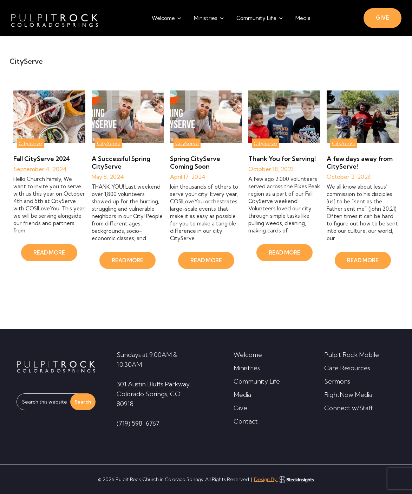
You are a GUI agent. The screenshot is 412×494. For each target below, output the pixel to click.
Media (242, 395)
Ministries (247, 368)
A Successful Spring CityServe (121, 162)
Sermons (337, 381)
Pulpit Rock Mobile (351, 355)
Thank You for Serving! (282, 159)
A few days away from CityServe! (360, 162)
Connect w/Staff (348, 408)
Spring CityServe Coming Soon (195, 162)
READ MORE (49, 252)
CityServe (30, 143)
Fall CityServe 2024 (41, 159)
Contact (246, 421)
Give (240, 408)
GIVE (382, 17)
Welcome (248, 355)
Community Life (257, 381)
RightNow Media (348, 395)
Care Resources (347, 368)
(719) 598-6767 (138, 423)
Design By (284, 479)
